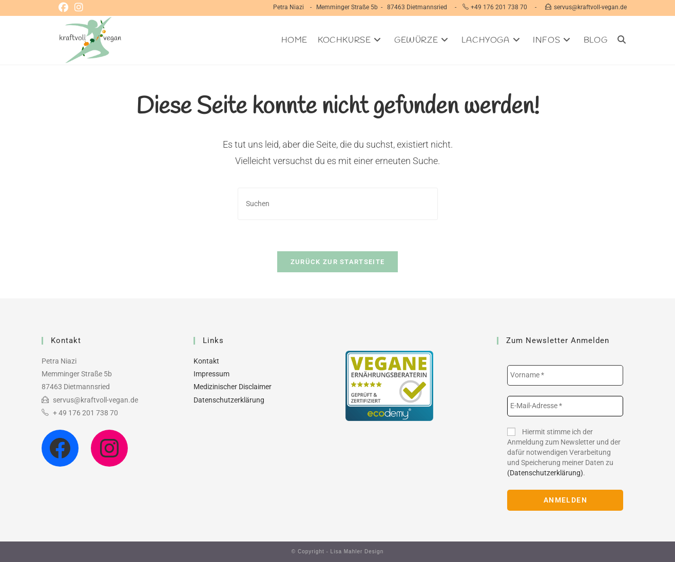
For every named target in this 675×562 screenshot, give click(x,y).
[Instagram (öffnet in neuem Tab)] (78, 8)
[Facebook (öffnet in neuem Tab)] (65, 8)
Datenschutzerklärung (229, 400)
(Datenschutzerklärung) (545, 473)
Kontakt (206, 361)
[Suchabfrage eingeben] (338, 204)
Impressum (211, 374)
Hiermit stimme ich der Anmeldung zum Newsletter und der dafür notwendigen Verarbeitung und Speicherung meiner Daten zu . (564, 452)
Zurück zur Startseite (337, 262)
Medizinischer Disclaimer (233, 387)
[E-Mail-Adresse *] (565, 406)
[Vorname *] (565, 375)
